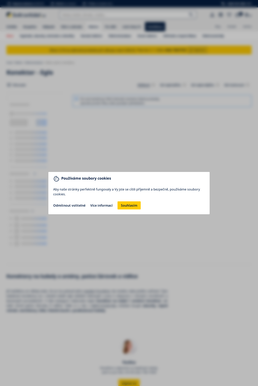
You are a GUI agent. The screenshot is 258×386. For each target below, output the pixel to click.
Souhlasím (129, 205)
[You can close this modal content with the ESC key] (129, 193)
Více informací (101, 205)
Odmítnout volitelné (69, 205)
